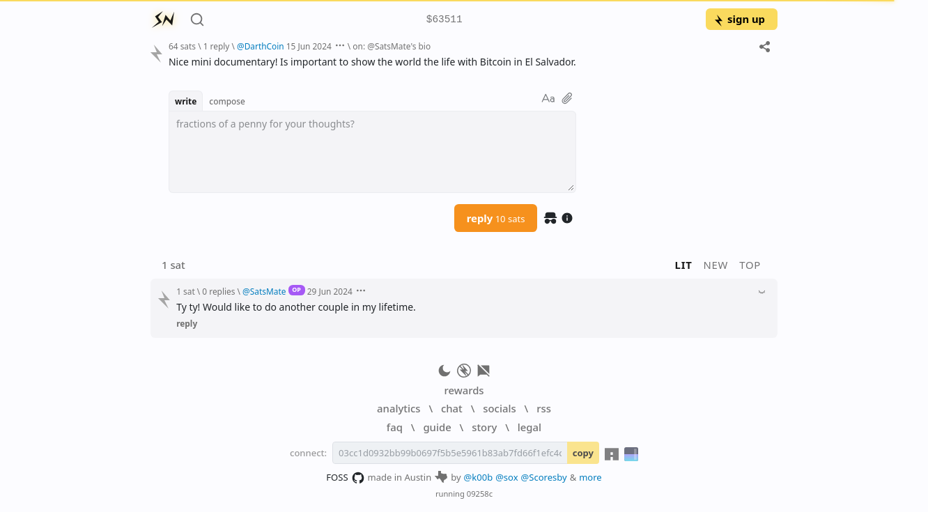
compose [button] (227, 101)
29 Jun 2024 (330, 291)
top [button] (750, 265)
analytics (398, 408)
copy (583, 453)
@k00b (478, 477)
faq (395, 427)
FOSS (345, 478)
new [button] (716, 265)
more (590, 477)
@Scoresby (544, 477)
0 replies (218, 291)
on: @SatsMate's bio (392, 46)
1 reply (216, 46)
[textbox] (468, 61)
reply (496, 218)
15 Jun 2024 (309, 46)
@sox (506, 477)
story (484, 427)
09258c (480, 493)
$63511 (444, 19)
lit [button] (684, 265)
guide (437, 427)
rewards (464, 390)
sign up (739, 19)
